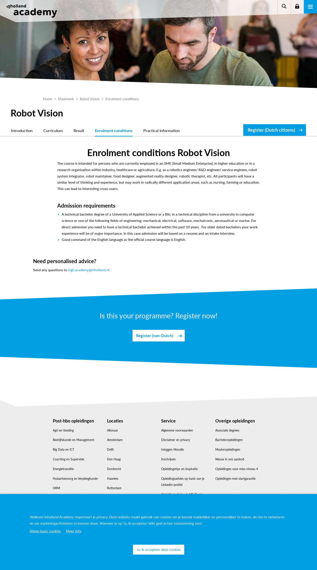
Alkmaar (112, 430)
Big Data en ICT (63, 449)
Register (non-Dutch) (154, 335)
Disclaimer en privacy (175, 440)
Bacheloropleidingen (229, 440)
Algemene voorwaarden (177, 430)
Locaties (115, 420)
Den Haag (114, 459)
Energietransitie (63, 469)
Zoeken (284, 6)
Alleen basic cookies (45, 531)
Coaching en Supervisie (68, 459)
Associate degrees (227, 430)
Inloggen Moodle (172, 449)
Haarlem (112, 478)
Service (168, 420)
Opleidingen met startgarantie (235, 478)
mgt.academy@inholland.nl (88, 270)
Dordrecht (114, 469)
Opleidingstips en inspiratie (179, 469)
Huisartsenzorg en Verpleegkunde (75, 478)
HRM (56, 488)
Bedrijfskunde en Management (73, 440)
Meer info (73, 531)
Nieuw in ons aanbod (229, 459)
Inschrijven (168, 459)
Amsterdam (115, 440)
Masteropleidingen (227, 449)
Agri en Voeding (63, 430)
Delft (110, 449)
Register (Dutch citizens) (271, 130)
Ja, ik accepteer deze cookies (158, 549)
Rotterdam (114, 488)
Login (297, 6)
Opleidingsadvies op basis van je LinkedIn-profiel (182, 482)
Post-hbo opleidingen (73, 420)
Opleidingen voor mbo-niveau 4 (236, 469)
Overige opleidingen (235, 420)
